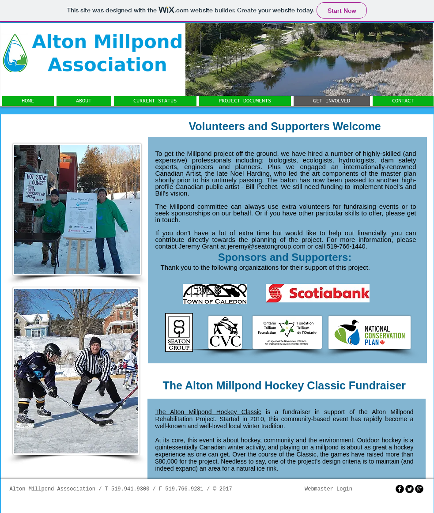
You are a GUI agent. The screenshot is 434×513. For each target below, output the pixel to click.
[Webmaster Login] (328, 489)
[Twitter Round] (409, 489)
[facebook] (400, 489)
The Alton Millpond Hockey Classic (208, 411)
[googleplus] (419, 489)
